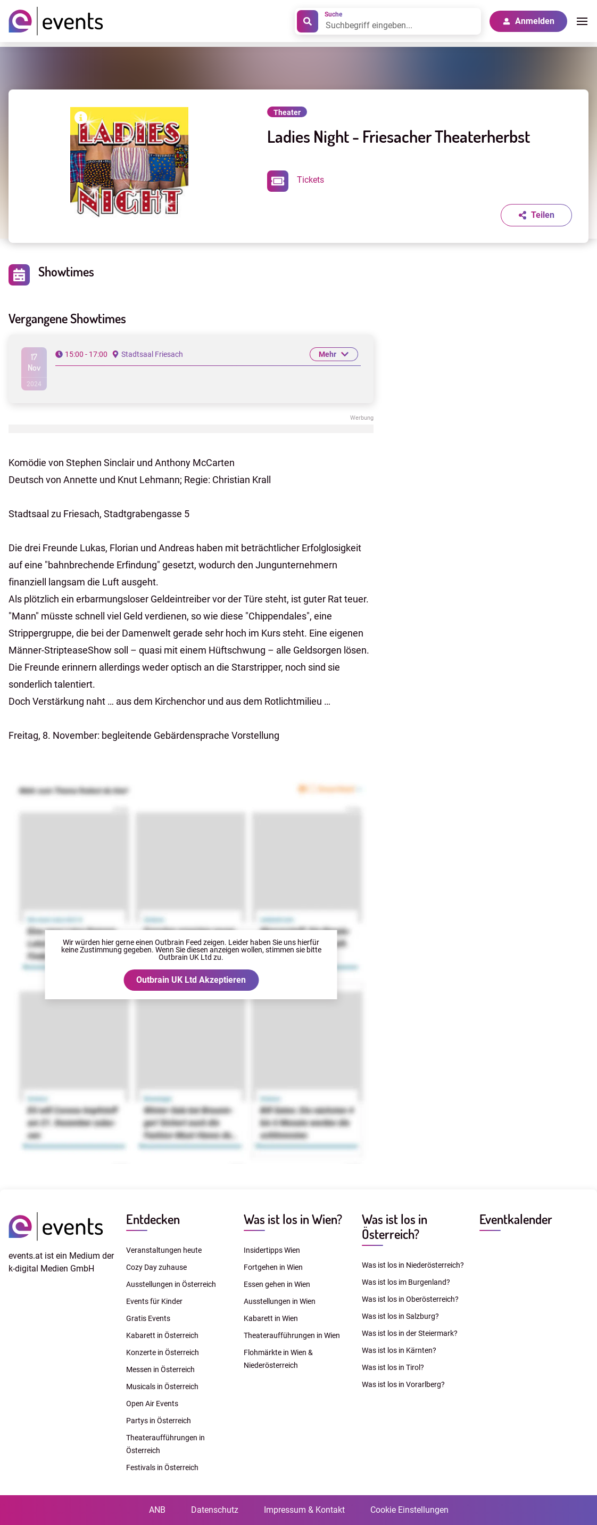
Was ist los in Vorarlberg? (403, 1384)
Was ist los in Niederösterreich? (413, 1265)
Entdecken (153, 1219)
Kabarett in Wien (271, 1318)
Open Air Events (152, 1403)
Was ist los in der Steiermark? (410, 1333)
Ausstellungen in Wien (280, 1301)
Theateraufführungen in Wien (292, 1335)
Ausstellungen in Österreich (171, 1284)
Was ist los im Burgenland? (406, 1282)
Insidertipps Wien (272, 1250)
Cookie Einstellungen (409, 1510)
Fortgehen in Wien (273, 1267)
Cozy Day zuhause (156, 1267)
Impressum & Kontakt (304, 1510)
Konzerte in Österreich (162, 1352)
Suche (333, 14)
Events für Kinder (154, 1301)
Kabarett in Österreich (162, 1335)
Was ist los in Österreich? (394, 1226)
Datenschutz (214, 1510)
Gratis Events (148, 1318)
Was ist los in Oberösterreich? (410, 1299)
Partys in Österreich (158, 1420)
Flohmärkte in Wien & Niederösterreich (278, 1358)
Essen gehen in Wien (277, 1284)
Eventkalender (515, 1219)
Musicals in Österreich (162, 1386)
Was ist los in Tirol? (393, 1367)
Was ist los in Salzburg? (400, 1316)
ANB (157, 1510)
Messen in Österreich (160, 1369)
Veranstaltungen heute (164, 1250)
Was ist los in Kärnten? (399, 1350)
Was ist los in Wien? (293, 1219)
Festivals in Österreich (162, 1467)
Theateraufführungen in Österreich (165, 1444)
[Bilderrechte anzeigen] (80, 119)
